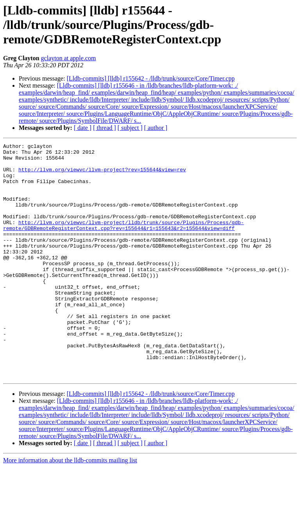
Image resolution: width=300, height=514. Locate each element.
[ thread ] (104, 127)
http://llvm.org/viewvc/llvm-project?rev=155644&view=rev (102, 175)
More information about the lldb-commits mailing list (70, 507)
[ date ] (82, 127)
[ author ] (156, 127)
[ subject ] (130, 127)
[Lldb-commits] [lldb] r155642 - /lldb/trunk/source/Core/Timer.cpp (151, 78)
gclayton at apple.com (68, 58)
